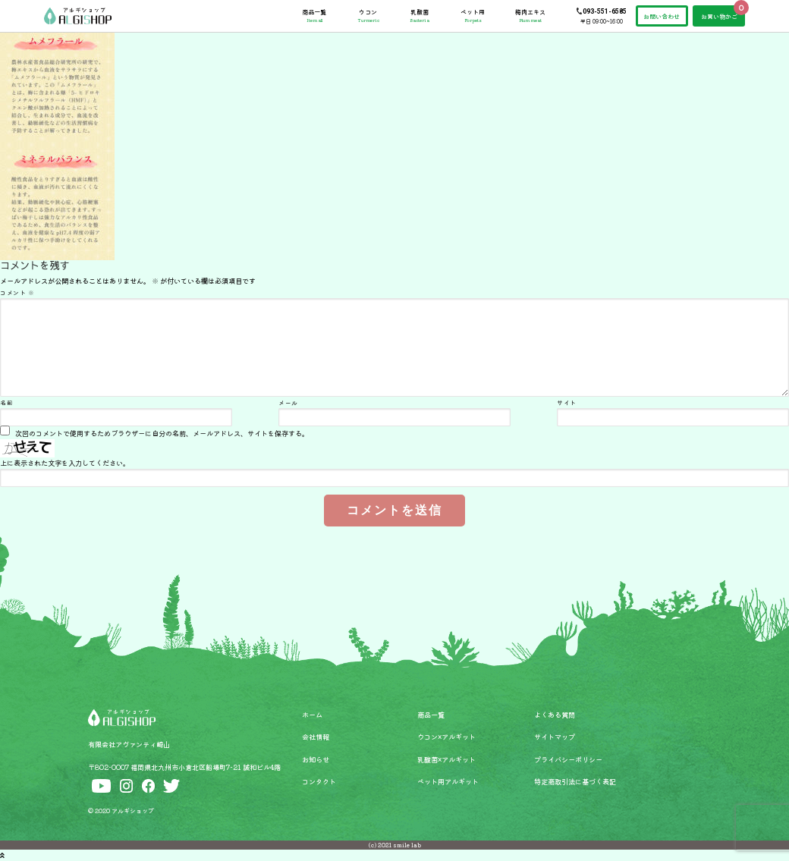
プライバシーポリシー (568, 759)
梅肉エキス (530, 16)
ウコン (368, 16)
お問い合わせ (661, 16)
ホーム (312, 714)
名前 (6, 402)
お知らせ (315, 759)
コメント (17, 292)
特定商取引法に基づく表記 (575, 781)
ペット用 (473, 16)
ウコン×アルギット (446, 736)
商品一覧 (314, 16)
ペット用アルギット (448, 781)
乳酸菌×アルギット (446, 759)
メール (288, 402)
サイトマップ (554, 736)
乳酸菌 (419, 16)
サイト (567, 402)
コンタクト (319, 781)
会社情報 (315, 736)
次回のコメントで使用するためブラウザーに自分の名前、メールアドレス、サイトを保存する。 (162, 433)
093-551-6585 (605, 11)
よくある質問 (554, 714)
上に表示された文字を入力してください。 (65, 462)
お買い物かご (719, 16)
